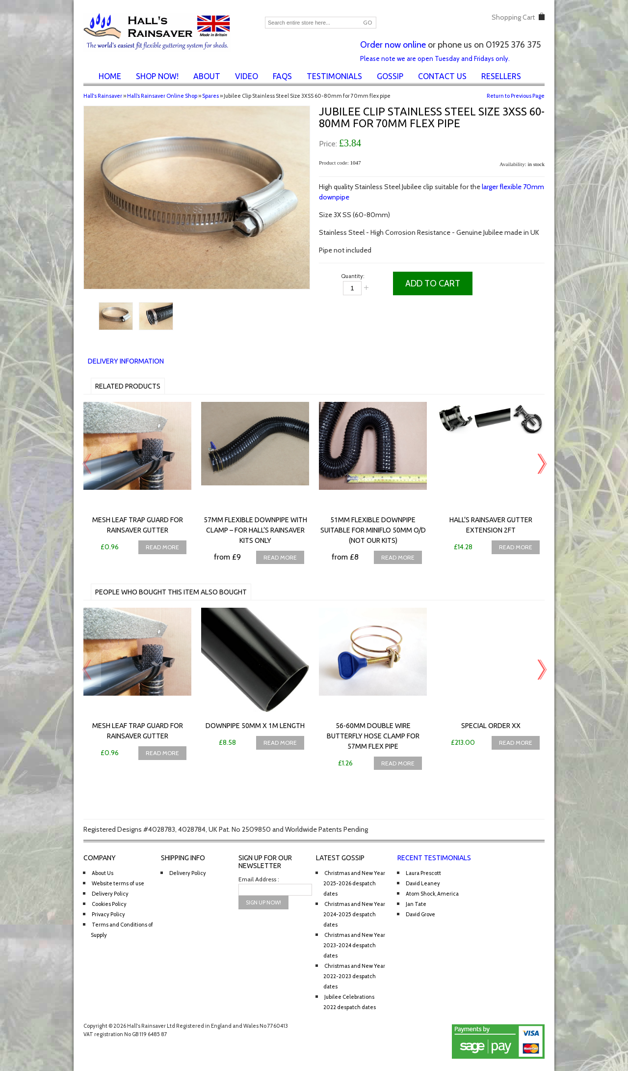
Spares (210, 95)
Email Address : (258, 879)
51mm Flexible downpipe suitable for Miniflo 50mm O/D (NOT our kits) (373, 530)
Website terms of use (118, 883)
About (206, 76)
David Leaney (423, 883)
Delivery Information (126, 361)
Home (110, 76)
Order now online (393, 44)
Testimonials (334, 76)
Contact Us (442, 76)
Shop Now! (157, 76)
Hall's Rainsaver (102, 95)
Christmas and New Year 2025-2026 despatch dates (354, 883)
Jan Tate (416, 904)
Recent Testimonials (434, 858)
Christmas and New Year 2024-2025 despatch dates (354, 914)
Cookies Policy (109, 904)
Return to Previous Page (516, 95)
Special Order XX (491, 726)
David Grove (420, 914)
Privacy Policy (108, 914)
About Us (102, 873)
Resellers (501, 76)
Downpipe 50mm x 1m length (255, 726)
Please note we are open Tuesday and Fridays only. (435, 58)
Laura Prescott (423, 873)
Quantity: (352, 276)
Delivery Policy (110, 893)
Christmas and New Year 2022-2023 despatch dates (354, 976)
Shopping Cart (513, 17)
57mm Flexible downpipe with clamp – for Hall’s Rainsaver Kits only (255, 530)
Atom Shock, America (432, 893)
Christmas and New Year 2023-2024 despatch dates (354, 945)
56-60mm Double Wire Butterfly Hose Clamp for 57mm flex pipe (373, 736)
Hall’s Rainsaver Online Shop (162, 95)
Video (246, 76)
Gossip (390, 76)
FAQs (282, 76)
